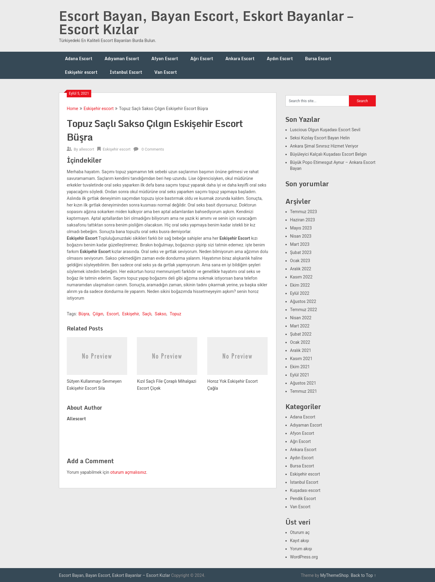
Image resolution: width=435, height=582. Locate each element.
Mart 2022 (299, 326)
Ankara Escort (240, 58)
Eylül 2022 (299, 293)
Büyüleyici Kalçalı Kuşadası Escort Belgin (328, 154)
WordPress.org (304, 556)
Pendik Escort (303, 498)
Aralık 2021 (300, 350)
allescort (86, 149)
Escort (113, 313)
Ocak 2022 (300, 342)
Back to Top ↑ (363, 575)
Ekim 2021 (300, 366)
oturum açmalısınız (128, 472)
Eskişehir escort (81, 72)
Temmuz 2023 (303, 211)
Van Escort (165, 72)
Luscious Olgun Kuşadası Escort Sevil (325, 129)
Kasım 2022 (301, 277)
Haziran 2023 (302, 219)
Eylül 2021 (299, 374)
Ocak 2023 (300, 260)
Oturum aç (300, 532)
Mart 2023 (299, 244)
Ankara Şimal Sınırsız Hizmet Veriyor (324, 146)
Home (72, 108)
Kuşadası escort (305, 490)
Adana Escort (78, 58)
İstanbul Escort (126, 72)
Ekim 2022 (300, 285)
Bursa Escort (318, 58)
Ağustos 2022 (303, 301)
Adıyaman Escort (122, 58)
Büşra (84, 313)
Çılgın (98, 313)
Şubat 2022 (300, 334)
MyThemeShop (334, 575)
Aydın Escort (280, 58)
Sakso (160, 313)
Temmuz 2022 (303, 309)
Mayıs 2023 (301, 228)
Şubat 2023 (300, 252)
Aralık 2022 (300, 268)
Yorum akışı (301, 548)
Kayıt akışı (299, 540)
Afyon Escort (164, 58)
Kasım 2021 (301, 358)
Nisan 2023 (300, 236)
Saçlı (146, 313)
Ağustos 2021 (303, 383)
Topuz (175, 313)
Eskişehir (130, 313)
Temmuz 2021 (303, 391)
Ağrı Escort (201, 58)
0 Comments (153, 149)
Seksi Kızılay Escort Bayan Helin (320, 137)
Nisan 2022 (300, 317)
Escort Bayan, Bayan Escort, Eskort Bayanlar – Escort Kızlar (206, 22)
